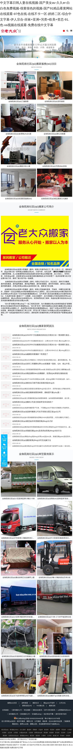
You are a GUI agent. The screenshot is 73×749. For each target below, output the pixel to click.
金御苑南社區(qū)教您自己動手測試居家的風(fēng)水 (33, 383)
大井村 (49, 735)
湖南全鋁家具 (37, 710)
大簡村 (4, 732)
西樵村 (35, 729)
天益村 (40, 729)
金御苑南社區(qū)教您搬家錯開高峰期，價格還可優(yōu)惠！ (36, 392)
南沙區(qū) (4, 729)
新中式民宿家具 (49, 710)
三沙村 (69, 732)
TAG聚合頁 (40, 705)
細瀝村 (58, 729)
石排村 (63, 732)
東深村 (46, 729)
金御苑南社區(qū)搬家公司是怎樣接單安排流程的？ (32, 402)
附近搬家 (27, 710)
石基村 (31, 732)
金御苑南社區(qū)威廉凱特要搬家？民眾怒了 (30, 354)
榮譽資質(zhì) (27, 705)
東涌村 (46, 732)
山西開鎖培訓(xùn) (64, 710)
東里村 (32, 735)
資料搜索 (25, 703)
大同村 (15, 732)
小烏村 (69, 729)
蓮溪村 (38, 735)
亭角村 (62, 735)
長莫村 (52, 729)
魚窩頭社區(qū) (13, 735)
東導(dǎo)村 (38, 732)
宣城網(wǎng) (37, 714)
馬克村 (63, 729)
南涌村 (51, 732)
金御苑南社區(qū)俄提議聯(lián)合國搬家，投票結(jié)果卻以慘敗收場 (40, 373)
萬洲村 (5, 735)
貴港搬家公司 (25, 714)
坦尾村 (68, 735)
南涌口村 (56, 735)
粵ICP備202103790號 (52, 718)
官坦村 (57, 732)
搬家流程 (52, 705)
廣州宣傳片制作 (61, 714)
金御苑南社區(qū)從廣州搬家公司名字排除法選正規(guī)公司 (36, 412)
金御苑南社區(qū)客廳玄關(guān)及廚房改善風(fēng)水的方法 (37, 431)
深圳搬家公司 (13, 714)
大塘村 (43, 735)
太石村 (10, 732)
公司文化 (62, 703)
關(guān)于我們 (49, 703)
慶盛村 (29, 729)
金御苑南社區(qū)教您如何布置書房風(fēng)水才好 (32, 421)
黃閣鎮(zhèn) (24, 735)
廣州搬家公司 (17, 710)
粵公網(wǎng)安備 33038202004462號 (28, 718)
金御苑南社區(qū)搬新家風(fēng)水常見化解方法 (31, 440)
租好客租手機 (48, 714)
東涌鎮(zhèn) (14, 729)
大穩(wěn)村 (23, 732)
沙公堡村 (23, 729)
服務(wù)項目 (12, 703)
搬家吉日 (36, 703)
